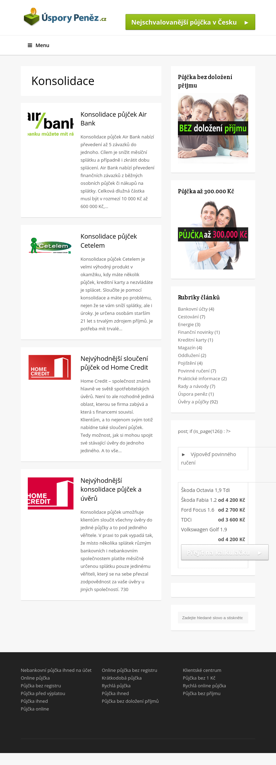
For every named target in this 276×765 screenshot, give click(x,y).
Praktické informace (199, 378)
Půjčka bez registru (41, 685)
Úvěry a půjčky (193, 401)
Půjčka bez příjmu (201, 693)
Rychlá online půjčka (204, 685)
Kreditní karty (192, 340)
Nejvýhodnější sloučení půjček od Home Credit (114, 362)
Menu (39, 45)
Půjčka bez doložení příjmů (130, 701)
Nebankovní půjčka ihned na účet (56, 670)
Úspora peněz (192, 394)
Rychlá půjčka (116, 685)
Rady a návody (193, 386)
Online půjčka (35, 678)
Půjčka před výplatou (43, 693)
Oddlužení (189, 355)
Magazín (187, 347)
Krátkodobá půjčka (122, 678)
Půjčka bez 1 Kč (199, 678)
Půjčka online (35, 709)
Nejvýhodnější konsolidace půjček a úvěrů (111, 489)
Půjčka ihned (34, 701)
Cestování (188, 316)
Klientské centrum (202, 670)
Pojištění (187, 363)
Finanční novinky (195, 332)
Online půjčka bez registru (129, 670)
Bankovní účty (193, 309)
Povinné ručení (194, 371)
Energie (186, 324)
